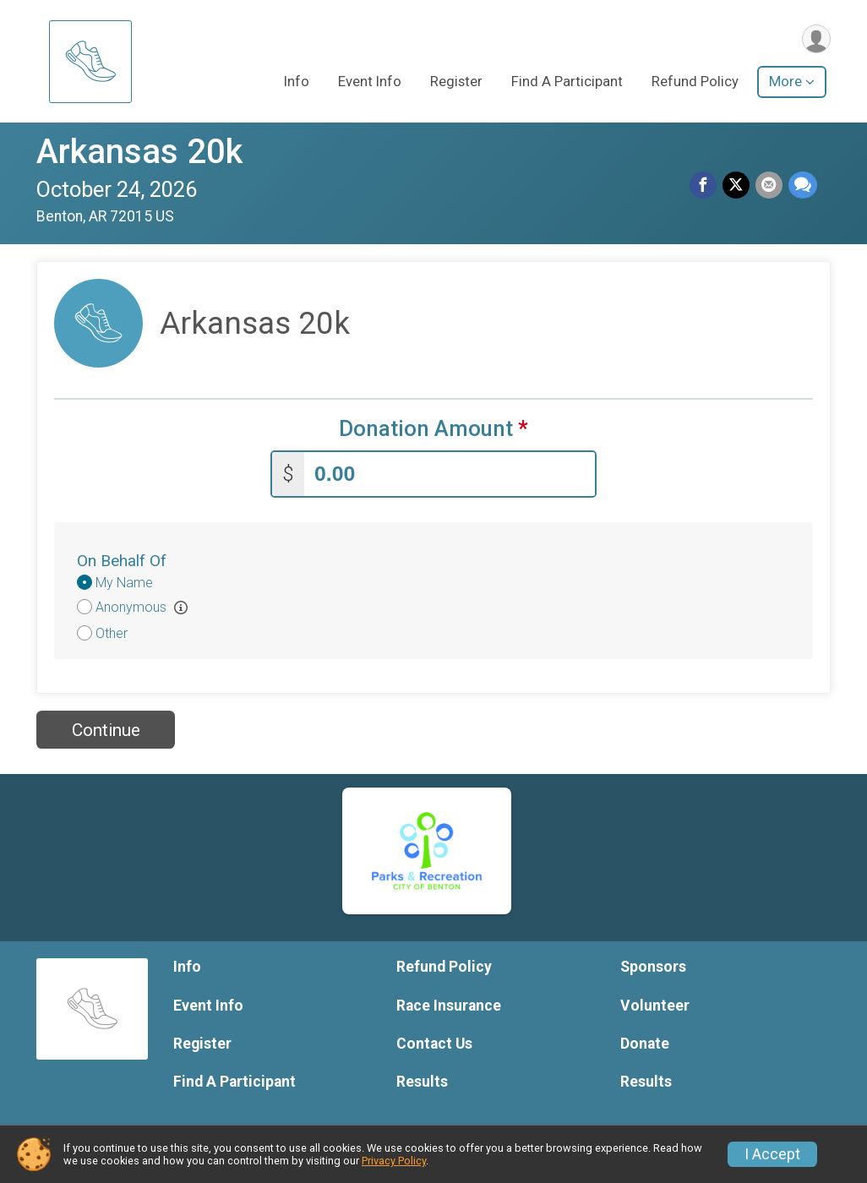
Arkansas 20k (139, 152)
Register (456, 83)
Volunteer (655, 1003)
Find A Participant (567, 83)
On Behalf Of (121, 559)
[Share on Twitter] (737, 185)
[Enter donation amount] (449, 472)
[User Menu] (815, 39)
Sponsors (653, 965)
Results (422, 1079)
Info (296, 83)
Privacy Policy (394, 1160)
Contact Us (434, 1041)
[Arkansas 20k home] (90, 61)
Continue (106, 728)
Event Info (369, 83)
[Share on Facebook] (705, 185)
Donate (644, 1041)
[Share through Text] (802, 185)
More (785, 83)
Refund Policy (695, 83)
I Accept (772, 1154)
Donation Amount (433, 429)
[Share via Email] (769, 185)
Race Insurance (448, 1003)
